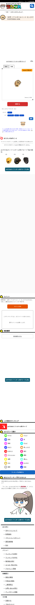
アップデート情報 (11, 592)
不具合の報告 (9, 581)
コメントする (17, 306)
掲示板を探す (9, 561)
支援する (8, 600)
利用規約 (8, 534)
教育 (7, 467)
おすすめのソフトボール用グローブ (16, 61)
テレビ (23, 443)
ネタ (7, 463)
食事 (7, 459)
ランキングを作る (11, 557)
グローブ (22, 115)
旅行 (23, 451)
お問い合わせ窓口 (11, 588)
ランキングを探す (11, 554)
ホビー (7, 447)
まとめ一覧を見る (11, 565)
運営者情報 (9, 541)
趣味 (23, 455)
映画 (7, 443)
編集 (31, 118)
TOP (7, 12)
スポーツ (10, 112)
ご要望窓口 (9, 584)
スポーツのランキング (16, 12)
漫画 (7, 439)
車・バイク (25, 447)
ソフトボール (11, 115)
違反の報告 (9, 577)
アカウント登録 (10, 568)
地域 (23, 467)
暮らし (23, 459)
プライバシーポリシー (12, 538)
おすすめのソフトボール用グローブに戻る (17, 169)
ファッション (9, 455)
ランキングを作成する (17, 472)
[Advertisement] (17, 40)
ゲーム (7, 435)
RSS (6, 545)
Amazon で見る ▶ (27, 70)
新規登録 (23, 486)
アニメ (23, 435)
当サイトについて (11, 530)
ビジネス (24, 463)
